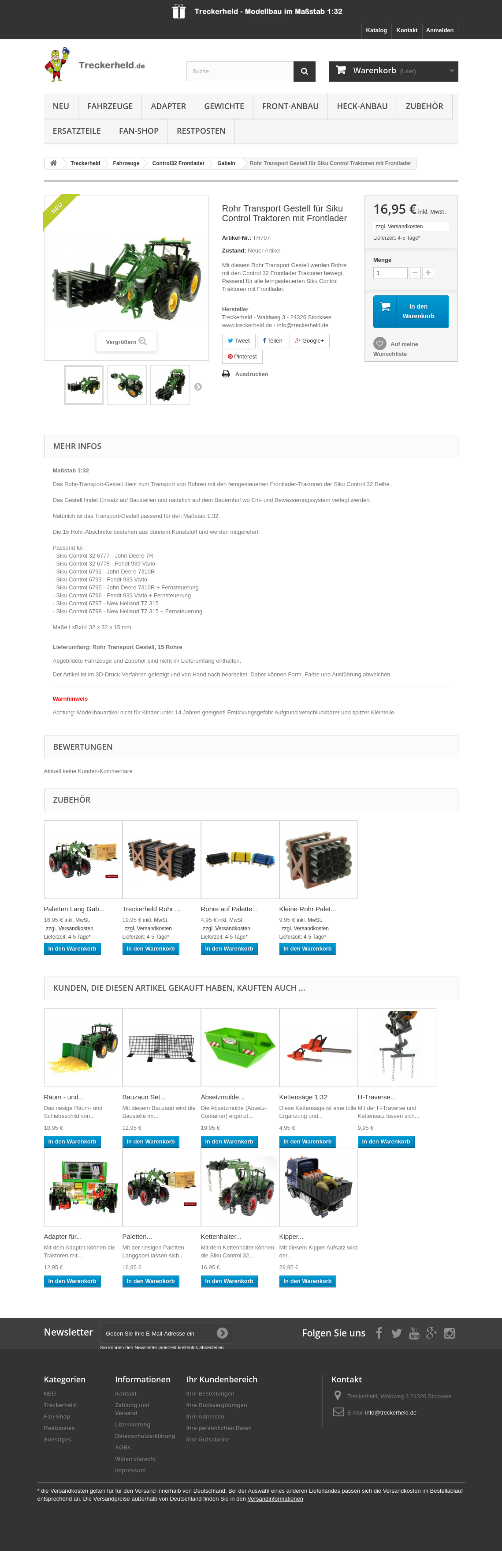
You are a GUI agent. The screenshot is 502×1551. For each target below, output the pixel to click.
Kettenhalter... (221, 1236)
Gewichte (224, 106)
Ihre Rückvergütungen (216, 1405)
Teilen (272, 340)
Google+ (309, 340)
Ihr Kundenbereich (222, 1379)
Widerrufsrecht (135, 1459)
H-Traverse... (377, 1097)
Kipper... (291, 1236)
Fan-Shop (139, 130)
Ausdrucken (251, 374)
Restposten (201, 130)
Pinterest (242, 356)
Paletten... (137, 1236)
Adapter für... (63, 1236)
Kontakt (406, 30)
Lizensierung (132, 1424)
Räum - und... (64, 1097)
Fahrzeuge (110, 106)
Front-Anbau (290, 106)
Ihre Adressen (205, 1416)
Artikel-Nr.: (236, 237)
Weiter (197, 386)
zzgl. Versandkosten (399, 226)
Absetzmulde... (223, 1097)
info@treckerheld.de (391, 1412)
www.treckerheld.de (247, 325)
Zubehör (424, 106)
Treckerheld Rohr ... (152, 909)
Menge (382, 260)
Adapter (168, 106)
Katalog (376, 30)
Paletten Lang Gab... (74, 909)
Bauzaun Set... (144, 1097)
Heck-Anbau (362, 106)
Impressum (130, 1470)
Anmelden (440, 30)
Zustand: (234, 250)
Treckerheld (60, 1405)
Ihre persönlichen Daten (219, 1428)
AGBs (123, 1447)
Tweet (239, 340)
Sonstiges (57, 1439)
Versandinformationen (275, 1498)
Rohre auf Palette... (229, 909)
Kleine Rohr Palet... (307, 909)
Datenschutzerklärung (145, 1436)
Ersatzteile (77, 130)
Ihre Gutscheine (208, 1439)
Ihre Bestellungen (210, 1393)
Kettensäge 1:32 (303, 1097)
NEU (61, 106)
